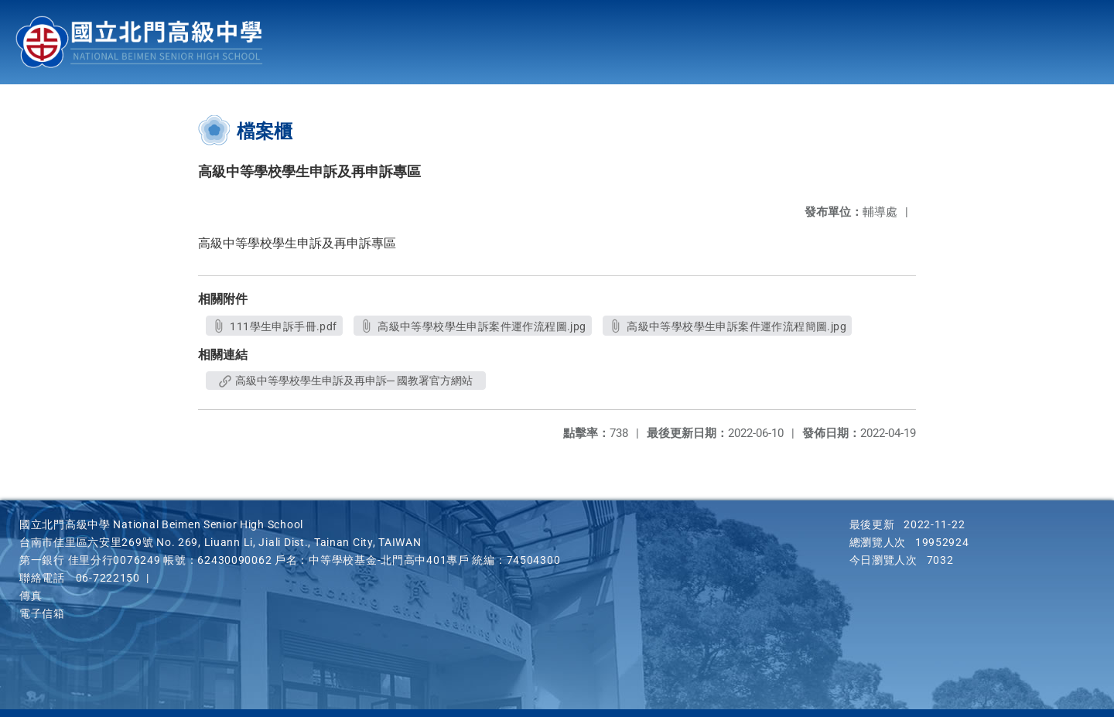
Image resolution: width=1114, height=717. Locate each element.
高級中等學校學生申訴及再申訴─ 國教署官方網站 (346, 380)
